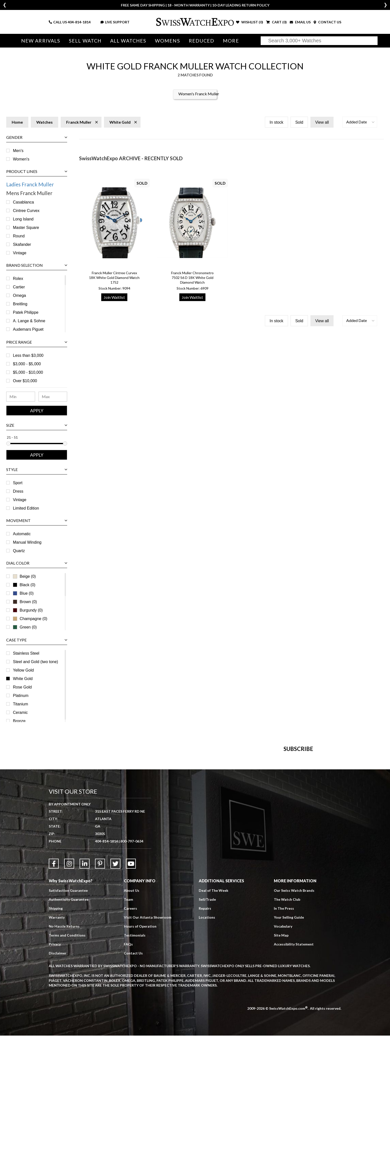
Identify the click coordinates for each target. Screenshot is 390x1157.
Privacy (55, 1065)
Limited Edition (26, 508)
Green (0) (25, 627)
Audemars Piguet (28, 329)
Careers (130, 1030)
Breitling (20, 304)
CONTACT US (327, 22)
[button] (359, 122)
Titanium (20, 704)
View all (322, 122)
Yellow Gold (23, 670)
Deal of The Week (213, 1012)
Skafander (22, 244)
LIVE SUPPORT (115, 22)
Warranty (57, 1039)
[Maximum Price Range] (53, 397)
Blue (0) (23, 593)
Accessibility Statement (294, 1065)
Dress (18, 491)
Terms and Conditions (67, 1056)
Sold (299, 122)
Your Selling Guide (289, 1039)
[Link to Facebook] (54, 985)
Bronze (19, 721)
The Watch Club (287, 1021)
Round (19, 236)
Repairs (205, 1030)
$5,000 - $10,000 (28, 372)
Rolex (18, 278)
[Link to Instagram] (69, 985)
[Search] (319, 40)
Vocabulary (283, 1048)
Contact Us (133, 1074)
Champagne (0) (30, 619)
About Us (131, 1012)
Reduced (201, 41)
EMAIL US (300, 22)
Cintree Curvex (26, 211)
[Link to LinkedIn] (85, 985)
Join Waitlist (114, 297)
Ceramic (20, 712)
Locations (207, 1039)
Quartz (19, 551)
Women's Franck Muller (198, 93)
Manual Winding (27, 542)
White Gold (23, 679)
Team (128, 1021)
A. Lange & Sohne (29, 321)
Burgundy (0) (28, 610)
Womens (167, 41)
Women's (21, 159)
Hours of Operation (140, 1048)
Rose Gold (22, 687)
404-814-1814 (79, 22)
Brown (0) (25, 602)
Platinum (20, 695)
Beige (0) (24, 576)
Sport (17, 483)
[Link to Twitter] (115, 985)
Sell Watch (85, 41)
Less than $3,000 (28, 355)
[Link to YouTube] (131, 985)
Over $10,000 (25, 381)
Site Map (281, 1056)
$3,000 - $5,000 (27, 364)
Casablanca (23, 202)
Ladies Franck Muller (30, 184)
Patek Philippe (25, 312)
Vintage (19, 253)
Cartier (19, 287)
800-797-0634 (131, 962)
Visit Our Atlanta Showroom (147, 1039)
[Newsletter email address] (224, 839)
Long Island (23, 219)
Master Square (26, 227)
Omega (19, 295)
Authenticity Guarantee (69, 1021)
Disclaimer (57, 1074)
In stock (276, 122)
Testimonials (135, 1056)
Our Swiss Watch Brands (294, 1012)
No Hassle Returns (64, 1048)
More (231, 41)
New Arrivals (40, 41)
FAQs (128, 1065)
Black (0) (24, 585)
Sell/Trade (207, 1021)
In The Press (284, 1030)
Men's (18, 151)
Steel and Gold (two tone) (35, 662)
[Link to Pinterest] (100, 985)
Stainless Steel (26, 653)
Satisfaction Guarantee (68, 1012)
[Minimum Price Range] (20, 397)
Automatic (22, 534)
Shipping (56, 1030)
